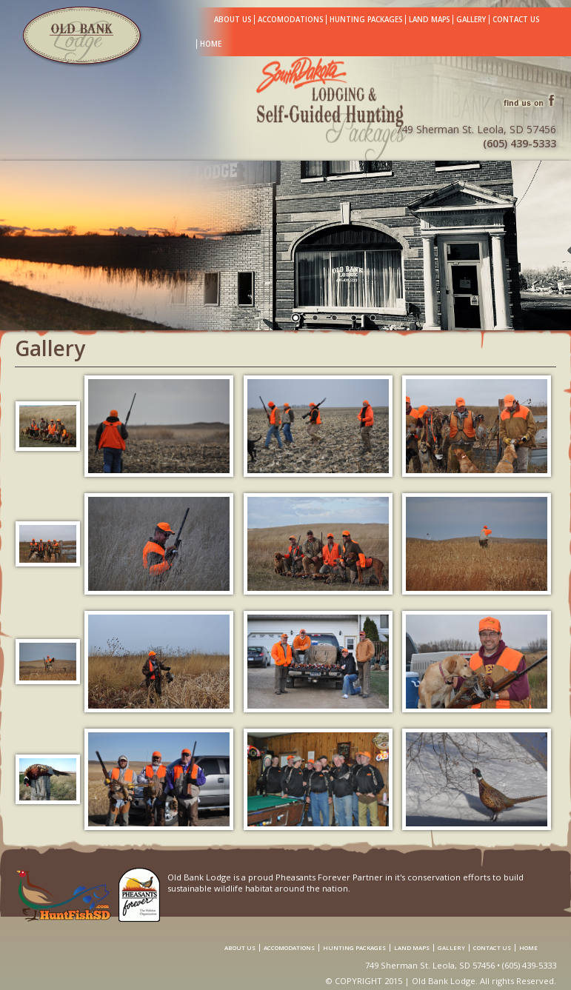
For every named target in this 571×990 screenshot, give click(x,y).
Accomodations (290, 19)
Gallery (471, 19)
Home (210, 44)
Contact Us (515, 19)
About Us (232, 19)
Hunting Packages (366, 19)
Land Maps (429, 19)
